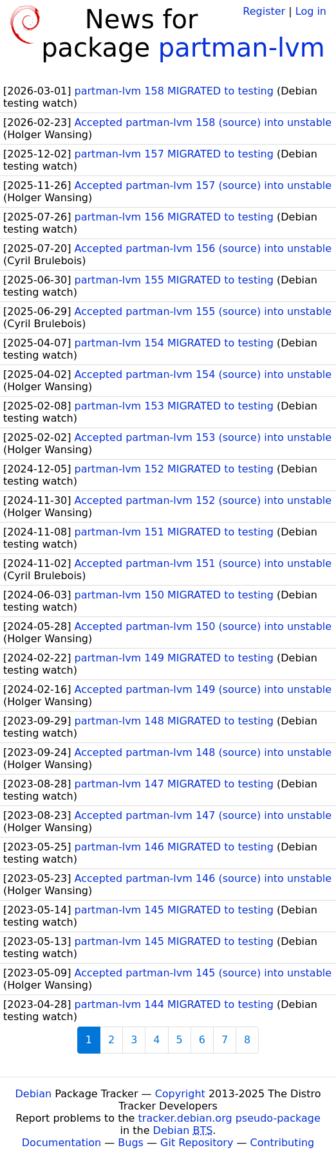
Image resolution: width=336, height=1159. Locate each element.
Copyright (180, 1094)
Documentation (61, 1143)
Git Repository (196, 1143)
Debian (33, 1094)
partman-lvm (241, 47)
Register (264, 11)
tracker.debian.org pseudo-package (229, 1118)
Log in (310, 11)
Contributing (282, 1143)
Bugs (131, 1143)
